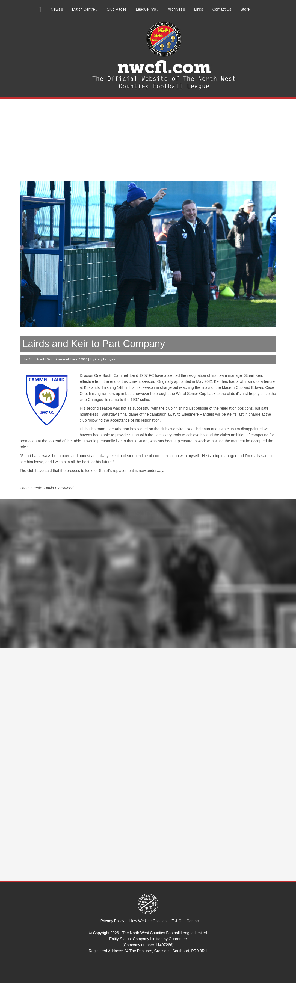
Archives (176, 9)
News (57, 9)
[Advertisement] (148, 140)
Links (198, 9)
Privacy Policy (112, 921)
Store (245, 9)
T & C (177, 921)
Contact (193, 921)
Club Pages (116, 9)
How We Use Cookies (148, 921)
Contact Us (221, 9)
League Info (147, 9)
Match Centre (84, 9)
